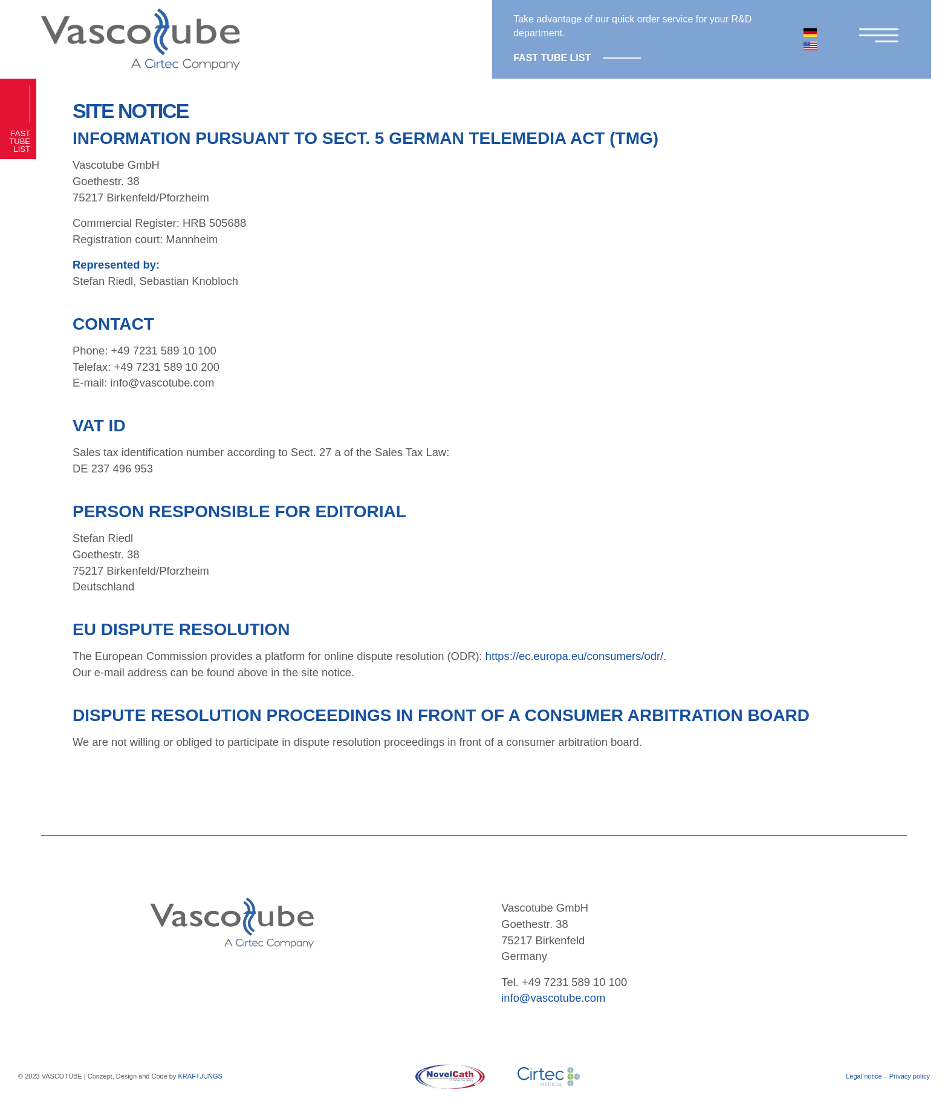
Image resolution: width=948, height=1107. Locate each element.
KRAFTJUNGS (200, 1076)
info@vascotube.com (553, 997)
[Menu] (875, 39)
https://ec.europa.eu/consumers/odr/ (574, 656)
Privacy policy (909, 1076)
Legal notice (863, 1076)
